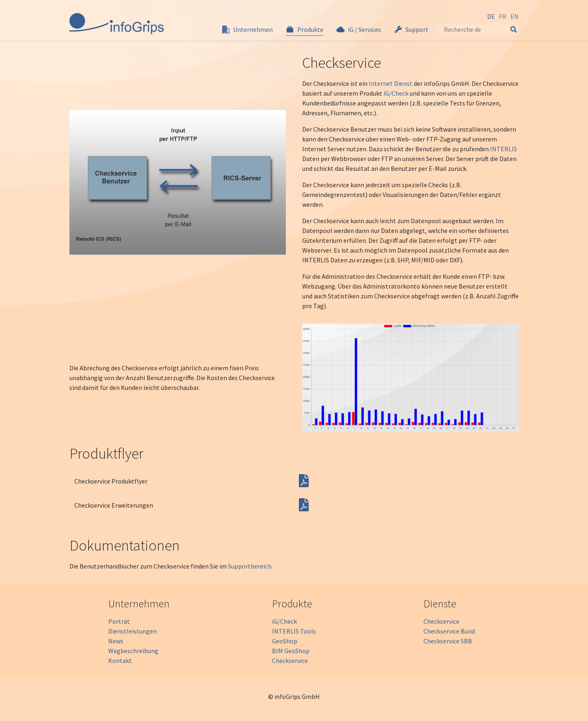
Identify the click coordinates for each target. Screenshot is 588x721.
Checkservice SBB (447, 641)
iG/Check (395, 93)
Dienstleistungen (132, 631)
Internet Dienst (390, 83)
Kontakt (120, 660)
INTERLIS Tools (294, 631)
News (115, 641)
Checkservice (290, 660)
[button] (247, 29)
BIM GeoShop (291, 651)
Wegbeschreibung (133, 651)
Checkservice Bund (449, 631)
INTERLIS (503, 149)
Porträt (119, 621)
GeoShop (284, 641)
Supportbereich (250, 566)
